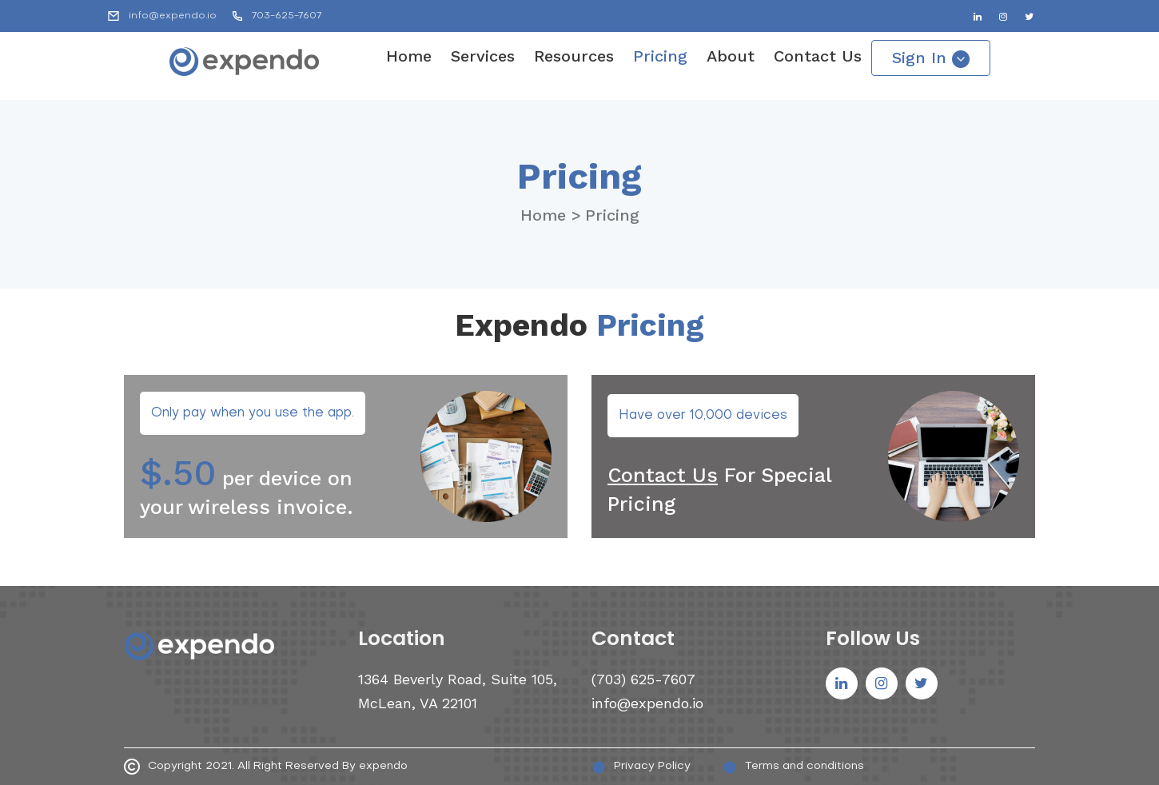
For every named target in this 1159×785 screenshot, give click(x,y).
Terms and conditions (793, 767)
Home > (550, 215)
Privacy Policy (641, 767)
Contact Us (818, 56)
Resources (574, 56)
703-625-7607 (286, 16)
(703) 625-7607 (643, 679)
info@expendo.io (173, 16)
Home (409, 56)
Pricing (660, 56)
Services (483, 56)
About (731, 56)
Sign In (931, 58)
